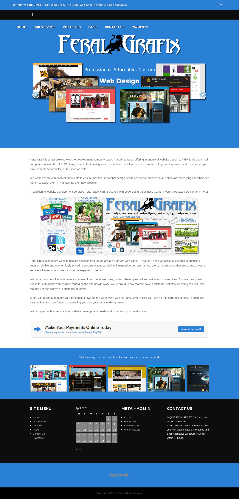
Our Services (44, 27)
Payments (140, 27)
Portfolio (72, 27)
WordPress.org (132, 429)
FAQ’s (92, 27)
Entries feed (130, 421)
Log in (127, 417)
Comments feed (132, 425)
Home (21, 27)
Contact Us (121, 4)
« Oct (78, 449)
